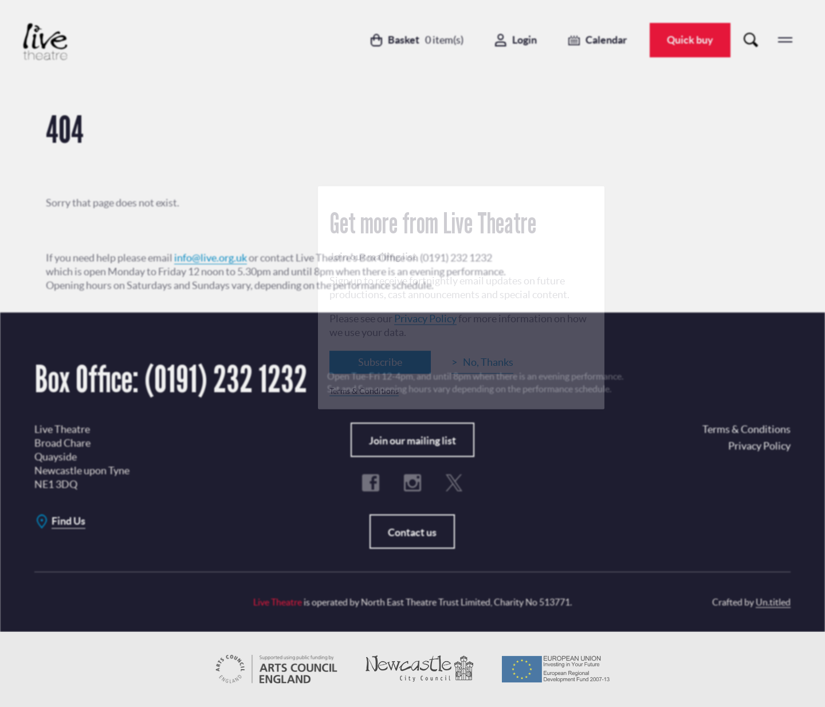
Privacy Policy (425, 319)
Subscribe (380, 362)
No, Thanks (488, 362)
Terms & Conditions (364, 391)
